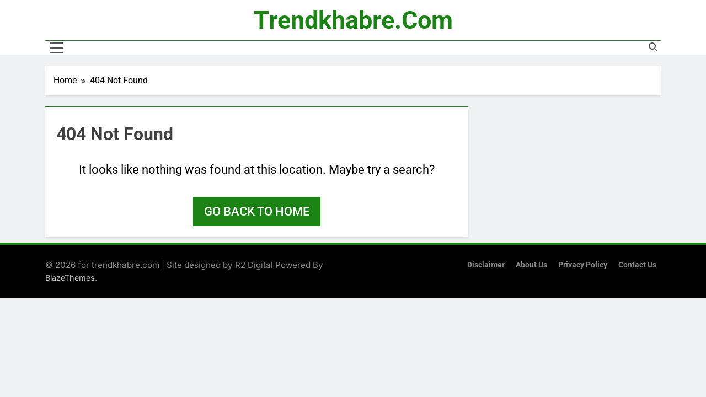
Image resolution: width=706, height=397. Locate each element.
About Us (531, 265)
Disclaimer (486, 265)
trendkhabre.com (353, 20)
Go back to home (256, 211)
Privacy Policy (582, 265)
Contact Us (637, 265)
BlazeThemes (70, 277)
